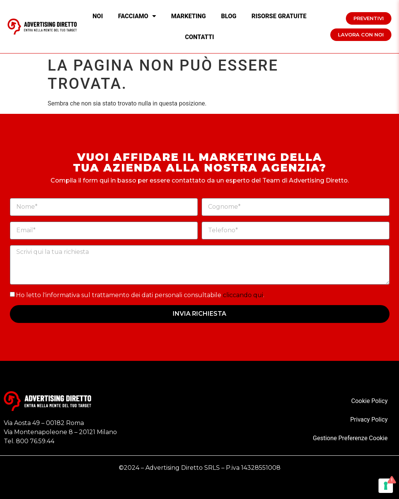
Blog (228, 16)
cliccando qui (243, 294)
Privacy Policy (369, 419)
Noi (98, 16)
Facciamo (137, 16)
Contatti (199, 37)
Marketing (188, 16)
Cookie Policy (369, 401)
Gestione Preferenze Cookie (350, 438)
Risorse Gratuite (279, 16)
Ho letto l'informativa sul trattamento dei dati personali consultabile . (140, 294)
